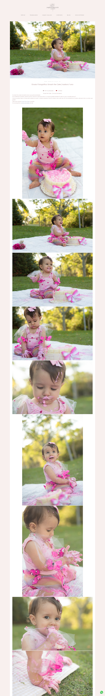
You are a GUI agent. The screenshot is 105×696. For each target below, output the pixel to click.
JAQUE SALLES (47, 15)
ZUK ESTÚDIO (79, 15)
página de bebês (25, 103)
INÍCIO (23, 15)
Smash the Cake (25, 101)
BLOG (69, 15)
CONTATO (59, 15)
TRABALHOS (34, 15)
